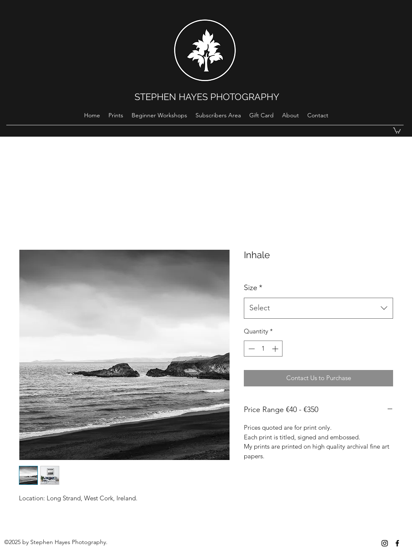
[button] (397, 130)
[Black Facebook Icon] (397, 543)
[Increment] (276, 349)
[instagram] (384, 543)
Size (253, 287)
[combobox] (318, 308)
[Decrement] (250, 349)
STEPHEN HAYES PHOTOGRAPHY (207, 96)
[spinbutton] (263, 349)
